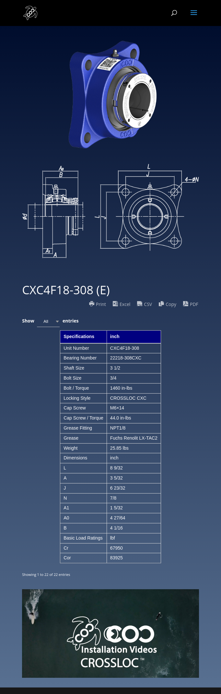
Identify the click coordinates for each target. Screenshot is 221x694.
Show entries (50, 321)
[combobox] (48, 321)
